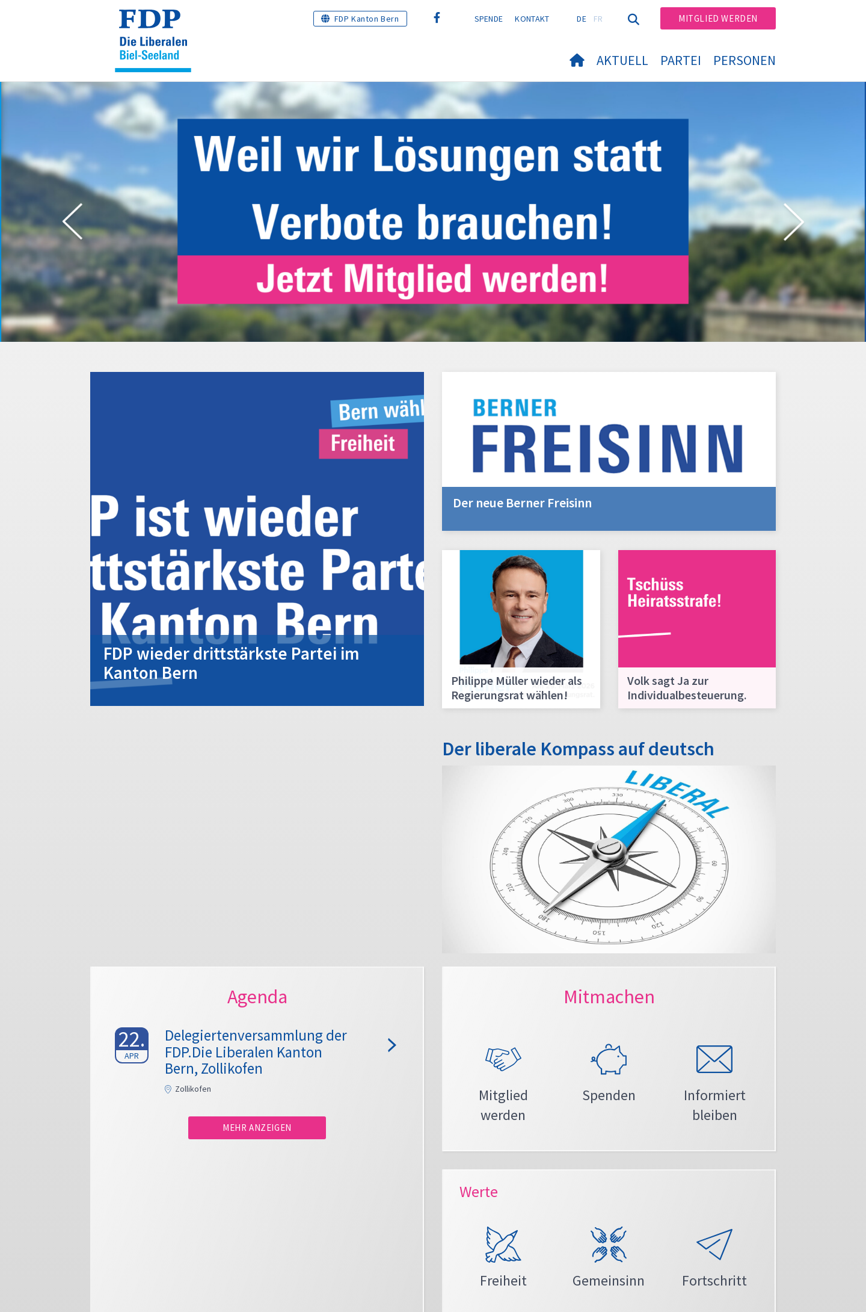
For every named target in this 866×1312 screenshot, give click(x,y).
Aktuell (622, 60)
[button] (72, 224)
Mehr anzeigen (257, 1127)
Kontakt (532, 18)
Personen (744, 60)
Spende (488, 18)
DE (581, 18)
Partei (680, 60)
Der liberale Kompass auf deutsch (578, 749)
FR (598, 18)
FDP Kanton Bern (366, 18)
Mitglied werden (718, 18)
